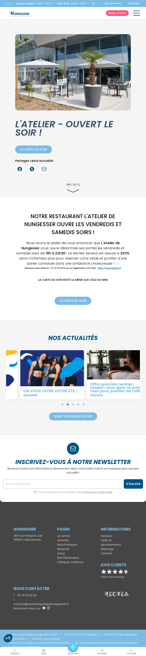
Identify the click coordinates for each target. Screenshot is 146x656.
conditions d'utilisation (122, 643)
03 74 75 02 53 (25, 595)
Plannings (107, 549)
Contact (106, 553)
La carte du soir (33, 149)
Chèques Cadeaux (70, 562)
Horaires (106, 536)
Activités (63, 540)
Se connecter (113, 3)
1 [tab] (62, 404)
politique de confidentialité (80, 643)
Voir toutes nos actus (73, 416)
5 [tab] (84, 404)
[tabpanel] (37, 375)
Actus (61, 553)
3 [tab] (73, 404)
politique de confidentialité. (97, 492)
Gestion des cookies (46, 639)
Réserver (63, 549)
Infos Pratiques (67, 545)
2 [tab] (68, 404)
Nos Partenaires (68, 558)
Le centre (63, 536)
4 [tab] (78, 404)
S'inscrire (133, 3)
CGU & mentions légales (81, 634)
